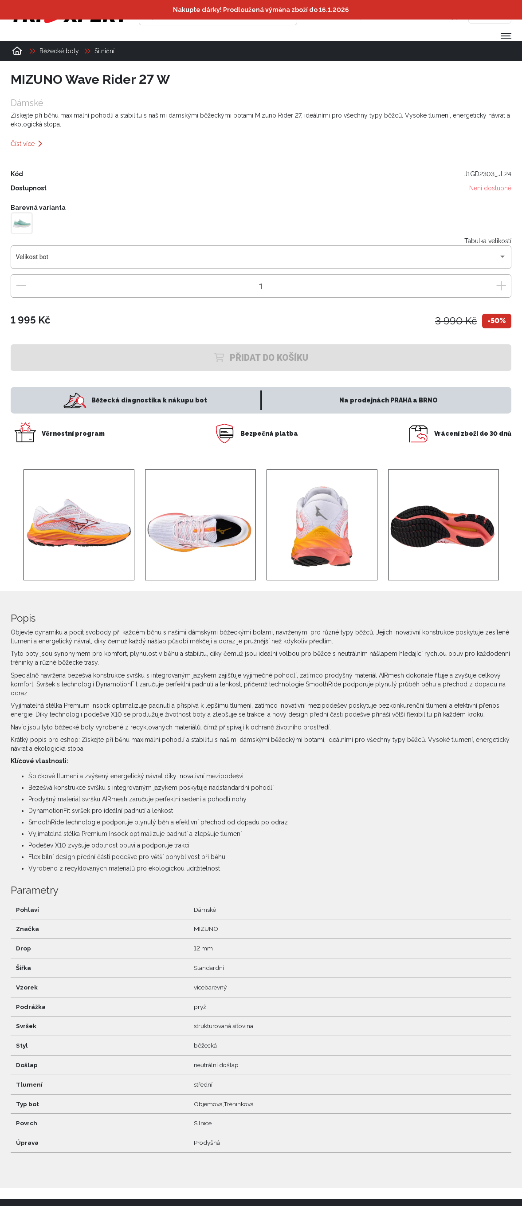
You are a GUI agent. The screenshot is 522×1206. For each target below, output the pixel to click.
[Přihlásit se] (375, 15)
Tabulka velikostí (487, 240)
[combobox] (261, 260)
